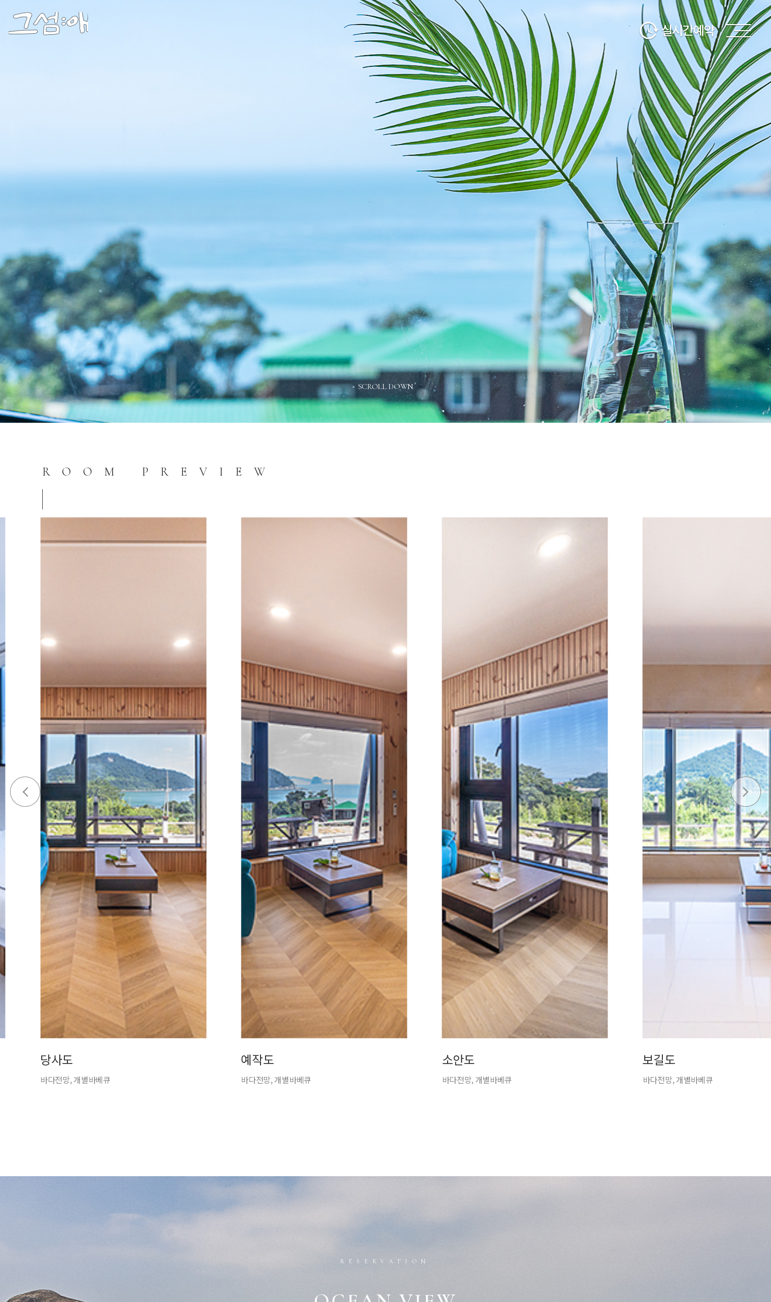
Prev (25, 792)
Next (746, 792)
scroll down (386, 386)
